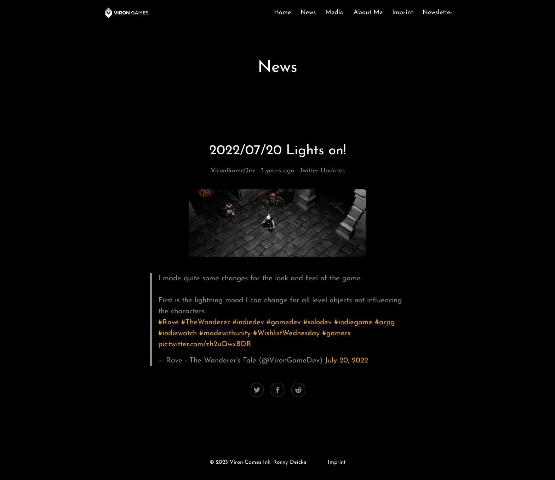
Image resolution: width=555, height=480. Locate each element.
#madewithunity (225, 333)
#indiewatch (177, 333)
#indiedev (248, 322)
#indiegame (353, 322)
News (308, 12)
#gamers (336, 333)
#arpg (385, 322)
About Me (368, 12)
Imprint (402, 12)
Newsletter (438, 12)
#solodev (317, 322)
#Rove (168, 322)
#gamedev (284, 322)
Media (334, 12)
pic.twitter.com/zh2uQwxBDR (204, 344)
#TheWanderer (205, 322)
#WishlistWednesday (286, 333)
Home (282, 12)
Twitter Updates (322, 170)
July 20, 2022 (346, 360)
